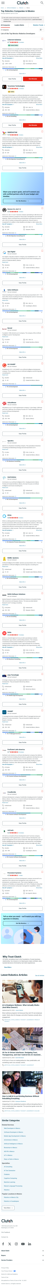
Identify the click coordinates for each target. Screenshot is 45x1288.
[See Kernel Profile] (4, 329)
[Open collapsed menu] (3, 3)
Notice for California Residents (9, 1274)
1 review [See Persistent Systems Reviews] (20, 875)
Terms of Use (4, 1277)
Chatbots (7, 1174)
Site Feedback (5, 1232)
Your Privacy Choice (6, 1271)
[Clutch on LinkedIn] (29, 1244)
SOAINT (10, 711)
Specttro (11, 441)
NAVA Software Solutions (16, 594)
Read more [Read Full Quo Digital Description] (5, 262)
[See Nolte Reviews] (14, 634)
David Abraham (20, 1057)
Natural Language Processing (13, 1186)
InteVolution (12, 477)
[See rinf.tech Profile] (4, 831)
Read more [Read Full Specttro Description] (5, 449)
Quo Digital (11, 252)
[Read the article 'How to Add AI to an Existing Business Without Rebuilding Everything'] (22, 1091)
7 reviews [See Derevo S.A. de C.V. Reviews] (20, 211)
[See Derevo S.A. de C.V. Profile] (4, 210)
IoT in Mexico (8, 1155)
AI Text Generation (9, 1170)
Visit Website (33, 79)
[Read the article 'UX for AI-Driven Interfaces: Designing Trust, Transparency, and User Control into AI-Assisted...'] (22, 1047)
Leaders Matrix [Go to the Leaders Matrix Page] (19, 25)
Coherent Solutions (14, 40)
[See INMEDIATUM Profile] (4, 133)
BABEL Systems (13, 558)
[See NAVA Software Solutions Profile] (4, 595)
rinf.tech (10, 830)
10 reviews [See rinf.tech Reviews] (21, 833)
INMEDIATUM (12, 132)
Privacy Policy (5, 1268)
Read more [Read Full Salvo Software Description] (5, 300)
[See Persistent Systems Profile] (4, 874)
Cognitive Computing (10, 1178)
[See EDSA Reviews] (14, 517)
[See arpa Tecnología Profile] (4, 676)
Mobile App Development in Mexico (15, 1136)
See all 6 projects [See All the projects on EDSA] (7, 530)
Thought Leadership (27, 1019)
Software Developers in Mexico (13, 1132)
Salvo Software (13, 290)
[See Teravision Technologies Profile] (4, 87)
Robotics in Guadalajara (11, 1201)
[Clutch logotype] (7, 1220)
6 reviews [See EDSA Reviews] (20, 517)
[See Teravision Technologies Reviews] (14, 88)
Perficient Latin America (16, 749)
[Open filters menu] (41, 30)
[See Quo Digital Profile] (4, 252)
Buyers (3, 1255)
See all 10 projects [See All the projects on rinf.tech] (7, 845)
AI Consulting (8, 1167)
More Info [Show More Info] (22, 73)
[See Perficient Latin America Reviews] (14, 752)
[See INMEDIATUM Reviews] (14, 134)
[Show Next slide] (42, 70)
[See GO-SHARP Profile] (4, 365)
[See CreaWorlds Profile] (4, 793)
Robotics (6, 1190)
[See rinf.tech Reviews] (14, 832)
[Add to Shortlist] (42, 39)
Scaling (37, 1111)
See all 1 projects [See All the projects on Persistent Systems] (7, 887)
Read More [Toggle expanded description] (7, 967)
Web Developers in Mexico (12, 1128)
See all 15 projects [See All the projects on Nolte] (7, 647)
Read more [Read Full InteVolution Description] (5, 487)
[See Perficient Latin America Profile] (4, 750)
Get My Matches (21, 201)
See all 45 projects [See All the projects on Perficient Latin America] (7, 764)
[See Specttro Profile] (4, 442)
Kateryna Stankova (21, 1101)
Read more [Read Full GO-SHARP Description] (5, 375)
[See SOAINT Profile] (4, 712)
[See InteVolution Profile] (4, 478)
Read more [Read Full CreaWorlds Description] (5, 802)
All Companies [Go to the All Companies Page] (5, 25)
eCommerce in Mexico (11, 1140)
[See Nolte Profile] (4, 633)
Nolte (9, 632)
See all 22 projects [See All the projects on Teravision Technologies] (7, 104)
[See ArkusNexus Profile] (4, 403)
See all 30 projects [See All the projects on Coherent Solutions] (7, 58)
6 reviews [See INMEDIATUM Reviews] (20, 135)
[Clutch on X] (9, 1244)
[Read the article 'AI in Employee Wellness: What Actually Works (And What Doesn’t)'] (22, 1001)
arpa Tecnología (13, 675)
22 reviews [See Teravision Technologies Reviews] (21, 88)
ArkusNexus (12, 402)
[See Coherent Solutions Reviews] (14, 42)
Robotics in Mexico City (11, 1197)
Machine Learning (9, 1182)
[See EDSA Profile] (4, 516)
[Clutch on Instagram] (16, 1244)
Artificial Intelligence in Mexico (13, 1144)
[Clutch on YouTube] (23, 1244)
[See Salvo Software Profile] (4, 291)
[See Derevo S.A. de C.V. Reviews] (14, 211)
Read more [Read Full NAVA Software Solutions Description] (5, 604)
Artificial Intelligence (12, 1019)
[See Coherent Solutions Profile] (4, 41)
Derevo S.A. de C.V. (14, 209)
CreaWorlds (12, 792)
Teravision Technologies (16, 86)
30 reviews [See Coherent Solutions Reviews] (21, 42)
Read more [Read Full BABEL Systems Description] (5, 566)
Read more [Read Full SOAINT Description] (5, 722)
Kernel (10, 328)
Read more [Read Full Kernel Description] (5, 336)
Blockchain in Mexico (10, 1147)
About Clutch (5, 1251)
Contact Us (4, 1237)
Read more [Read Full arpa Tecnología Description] (5, 683)
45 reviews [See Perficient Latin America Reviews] (21, 752)
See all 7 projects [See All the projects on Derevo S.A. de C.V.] (7, 224)
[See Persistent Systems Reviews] (14, 875)
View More (7, 1208)
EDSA (9, 515)
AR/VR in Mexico (9, 1151)
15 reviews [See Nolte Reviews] (21, 635)
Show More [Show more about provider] (39, 58)
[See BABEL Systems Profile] (4, 559)
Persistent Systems (14, 873)
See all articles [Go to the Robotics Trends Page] (39, 975)
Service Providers (6, 1260)
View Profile (12, 79)
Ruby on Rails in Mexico (11, 1159)
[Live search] (42, 3)
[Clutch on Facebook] (3, 1244)
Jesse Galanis (19, 1010)
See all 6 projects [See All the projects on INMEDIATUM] (7, 147)
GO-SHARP (11, 364)
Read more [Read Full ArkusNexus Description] (5, 413)
